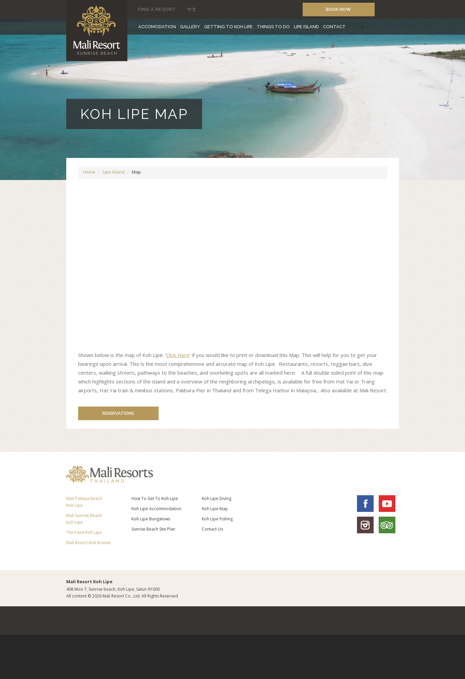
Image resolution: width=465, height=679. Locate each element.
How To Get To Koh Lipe (154, 498)
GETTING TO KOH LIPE (228, 26)
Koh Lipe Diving (216, 498)
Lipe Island (114, 172)
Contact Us (212, 529)
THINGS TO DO (273, 26)
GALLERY (190, 26)
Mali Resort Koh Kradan (88, 543)
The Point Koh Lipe (84, 532)
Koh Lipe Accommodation (156, 509)
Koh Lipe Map (215, 509)
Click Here (178, 355)
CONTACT (334, 26)
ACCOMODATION (157, 26)
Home (89, 172)
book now (338, 9)
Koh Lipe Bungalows (150, 519)
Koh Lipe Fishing (217, 519)
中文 (192, 9)
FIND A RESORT (157, 9)
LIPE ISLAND (306, 26)
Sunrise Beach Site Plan (153, 529)
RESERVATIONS (114, 413)
